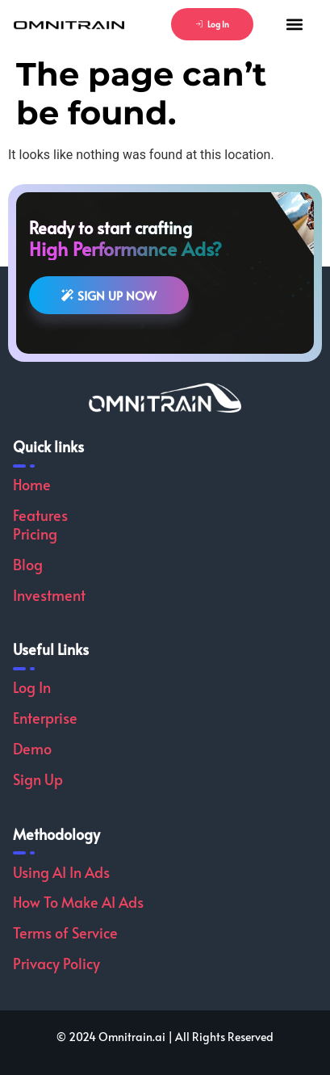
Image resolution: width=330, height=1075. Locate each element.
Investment (49, 595)
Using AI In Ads (61, 872)
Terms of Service (65, 932)
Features (40, 515)
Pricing (35, 533)
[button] (294, 24)
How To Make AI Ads (78, 902)
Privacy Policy (56, 963)
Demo (32, 748)
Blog (28, 564)
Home (32, 484)
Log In (32, 687)
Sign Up (38, 779)
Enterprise (45, 718)
